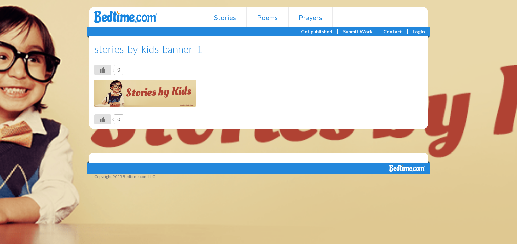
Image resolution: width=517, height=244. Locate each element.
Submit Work (358, 31)
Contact (392, 31)
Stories (225, 17)
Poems (267, 17)
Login (419, 31)
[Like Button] (102, 70)
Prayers (310, 17)
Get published (316, 31)
